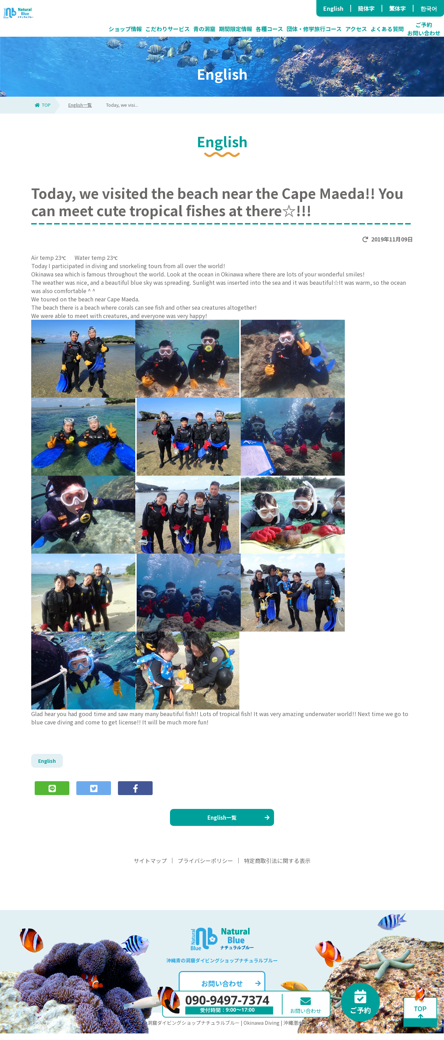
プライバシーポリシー (205, 867)
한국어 (428, 8)
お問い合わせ (230, 990)
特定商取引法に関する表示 (277, 867)
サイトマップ (150, 867)
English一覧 (80, 105)
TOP (43, 105)
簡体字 (366, 8)
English (333, 8)
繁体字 (397, 8)
